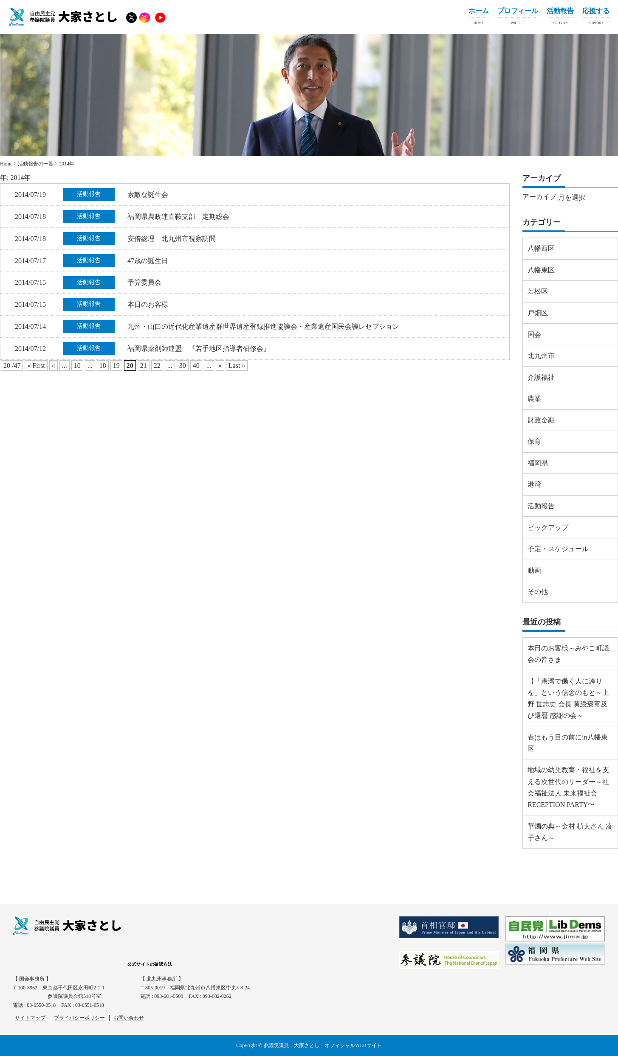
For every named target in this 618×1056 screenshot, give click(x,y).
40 (196, 365)
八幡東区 (541, 270)
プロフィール (517, 17)
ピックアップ (548, 527)
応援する (596, 17)
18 (102, 365)
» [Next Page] (220, 365)
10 (77, 365)
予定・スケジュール (558, 548)
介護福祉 (541, 377)
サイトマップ (30, 1018)
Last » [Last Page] (237, 365)
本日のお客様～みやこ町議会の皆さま (568, 653)
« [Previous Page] (53, 365)
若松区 (538, 291)
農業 (534, 398)
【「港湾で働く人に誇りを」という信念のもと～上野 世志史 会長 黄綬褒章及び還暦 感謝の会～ (568, 699)
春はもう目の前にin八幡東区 (567, 743)
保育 (534, 441)
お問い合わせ (128, 1018)
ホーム (478, 17)
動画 (534, 570)
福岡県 (538, 463)
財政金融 (541, 420)
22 (157, 365)
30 (182, 365)
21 (143, 365)
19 (116, 365)
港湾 (534, 484)
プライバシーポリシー (79, 1018)
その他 (538, 591)
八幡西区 (541, 248)
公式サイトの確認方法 (149, 964)
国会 (534, 334)
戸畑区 (538, 313)
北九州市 (541, 355)
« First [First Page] (36, 365)
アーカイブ (539, 196)
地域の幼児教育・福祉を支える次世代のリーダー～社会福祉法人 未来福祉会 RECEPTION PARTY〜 (568, 787)
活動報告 (560, 17)
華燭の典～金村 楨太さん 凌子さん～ (570, 832)
